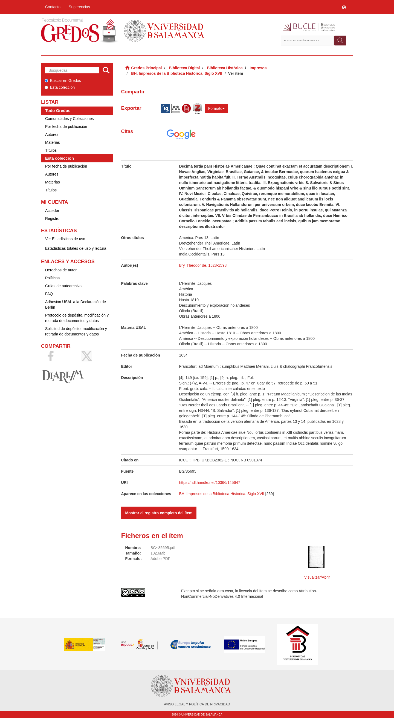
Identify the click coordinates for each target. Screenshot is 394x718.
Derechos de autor (61, 270)
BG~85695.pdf (162, 547)
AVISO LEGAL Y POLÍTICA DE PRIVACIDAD (197, 704)
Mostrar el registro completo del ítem (159, 513)
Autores (51, 134)
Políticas (52, 278)
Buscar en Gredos (63, 80)
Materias (52, 142)
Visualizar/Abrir (317, 577)
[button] (344, 7)
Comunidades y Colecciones (69, 118)
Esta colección (60, 87)
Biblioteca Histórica (225, 68)
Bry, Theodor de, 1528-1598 (203, 265)
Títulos (51, 150)
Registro (52, 218)
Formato (216, 108)
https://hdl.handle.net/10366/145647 (209, 482)
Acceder (52, 210)
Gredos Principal (146, 68)
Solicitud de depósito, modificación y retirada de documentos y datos (76, 331)
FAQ (49, 294)
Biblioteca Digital (184, 68)
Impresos (258, 68)
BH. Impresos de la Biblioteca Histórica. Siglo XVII (176, 73)
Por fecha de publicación (66, 126)
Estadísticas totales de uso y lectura (75, 248)
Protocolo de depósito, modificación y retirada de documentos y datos (77, 318)
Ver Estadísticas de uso (65, 239)
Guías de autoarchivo (63, 286)
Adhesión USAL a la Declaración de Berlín (75, 304)
